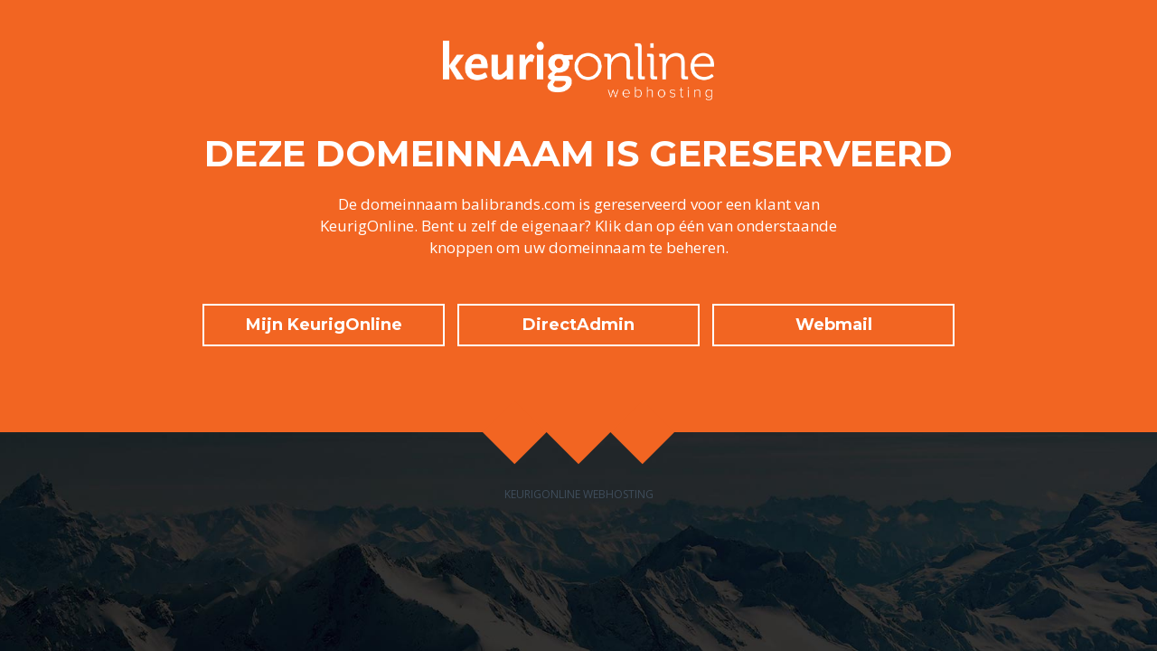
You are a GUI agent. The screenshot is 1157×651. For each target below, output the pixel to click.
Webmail (833, 325)
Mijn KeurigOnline (324, 325)
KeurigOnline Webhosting (579, 494)
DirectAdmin (578, 325)
